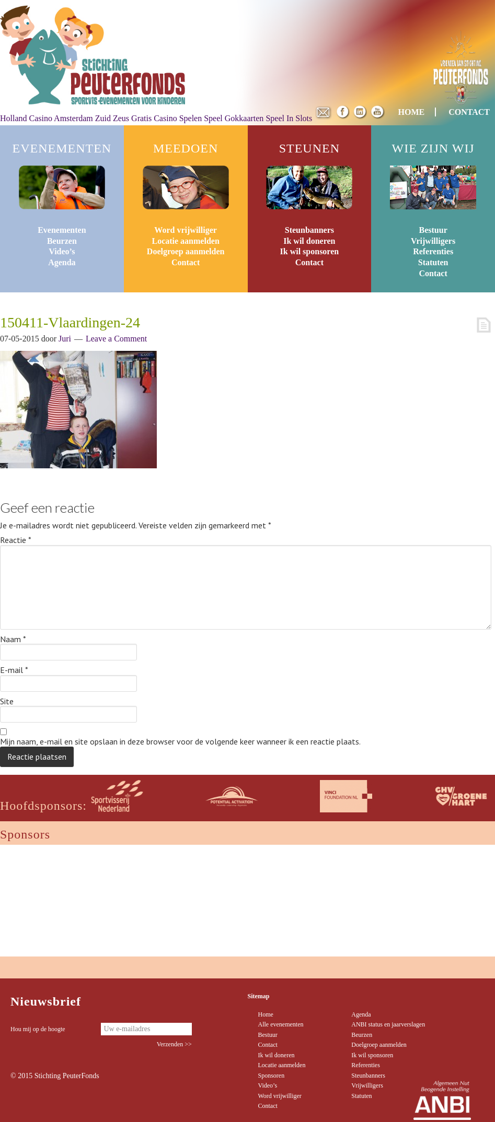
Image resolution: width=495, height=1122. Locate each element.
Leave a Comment (116, 338)
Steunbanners (309, 230)
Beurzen (62, 241)
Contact (185, 262)
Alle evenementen (281, 1024)
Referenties (433, 251)
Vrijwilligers (433, 241)
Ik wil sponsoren (309, 251)
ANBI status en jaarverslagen (388, 1024)
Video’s (62, 251)
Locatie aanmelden (185, 241)
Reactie (15, 540)
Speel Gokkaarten (233, 118)
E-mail (14, 670)
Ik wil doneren (309, 241)
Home (265, 1014)
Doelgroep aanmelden (186, 251)
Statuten (433, 262)
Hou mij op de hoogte (37, 1029)
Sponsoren (271, 1075)
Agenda (61, 262)
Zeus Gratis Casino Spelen (157, 118)
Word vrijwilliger (185, 230)
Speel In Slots (289, 118)
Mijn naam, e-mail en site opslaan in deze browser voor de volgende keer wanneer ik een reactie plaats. (180, 742)
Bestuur (433, 230)
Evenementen (62, 230)
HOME (411, 112)
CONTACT (469, 112)
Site (7, 701)
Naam (13, 639)
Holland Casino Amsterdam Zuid (55, 118)
